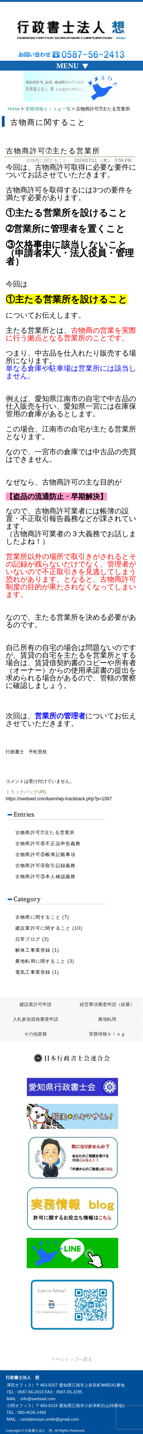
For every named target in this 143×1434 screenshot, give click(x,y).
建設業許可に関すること (43, 928)
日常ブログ (27, 939)
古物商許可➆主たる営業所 (45, 832)
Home (14, 109)
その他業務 (35, 1034)
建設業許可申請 (35, 1004)
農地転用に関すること (40, 961)
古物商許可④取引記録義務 (45, 865)
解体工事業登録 (32, 950)
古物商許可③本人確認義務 (45, 876)
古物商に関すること (46, 160)
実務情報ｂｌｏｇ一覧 (48, 109)
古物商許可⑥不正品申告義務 (48, 843)
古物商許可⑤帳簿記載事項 (45, 854)
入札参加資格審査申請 (35, 1019)
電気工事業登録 (32, 972)
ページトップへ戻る (71, 1359)
